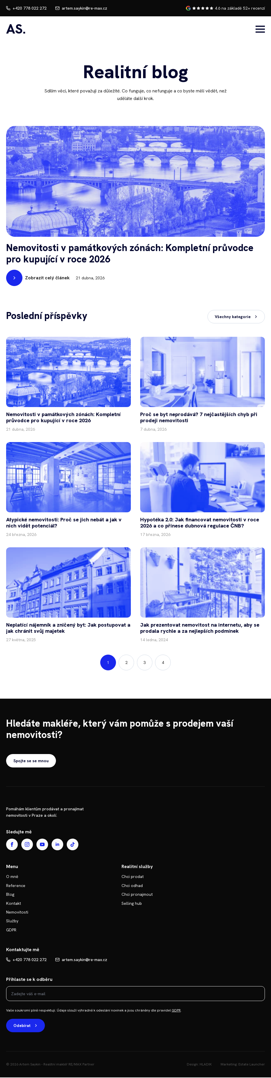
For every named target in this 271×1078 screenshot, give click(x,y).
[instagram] (27, 845)
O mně (12, 877)
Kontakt (13, 903)
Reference (15, 885)
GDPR (11, 930)
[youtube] (42, 845)
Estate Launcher (251, 1065)
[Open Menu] (260, 29)
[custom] (72, 845)
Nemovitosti (17, 912)
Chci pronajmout (137, 895)
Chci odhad (132, 885)
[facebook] (12, 845)
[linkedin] (57, 845)
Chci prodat (133, 877)
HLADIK (206, 1065)
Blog (10, 895)
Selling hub (132, 903)
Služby (12, 921)
